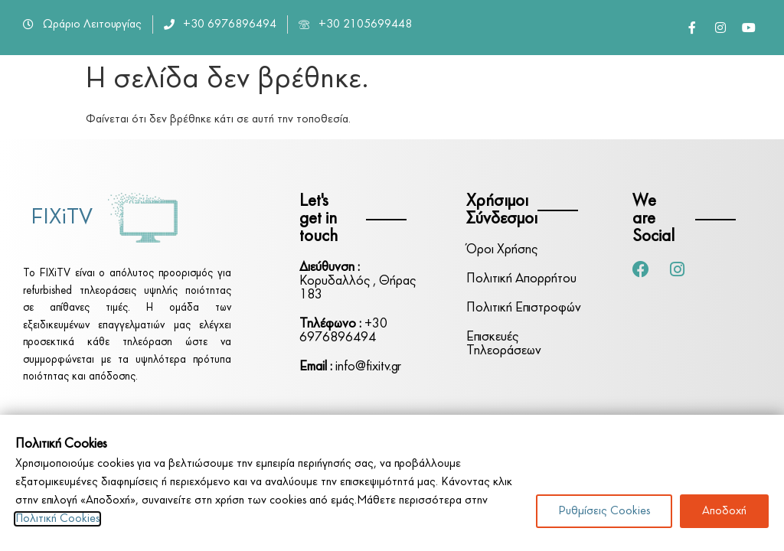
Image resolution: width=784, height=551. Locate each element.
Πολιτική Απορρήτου (521, 279)
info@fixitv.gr (350, 367)
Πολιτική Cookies (57, 519)
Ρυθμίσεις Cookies (604, 511)
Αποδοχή (724, 511)
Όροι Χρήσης (501, 250)
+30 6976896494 (343, 331)
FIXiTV (62, 218)
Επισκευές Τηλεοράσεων (503, 344)
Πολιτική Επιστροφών (523, 308)
